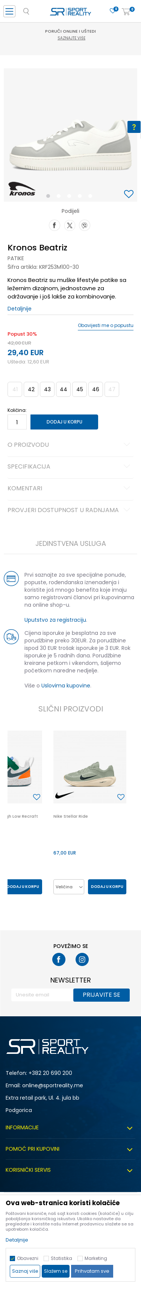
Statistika (61, 1258)
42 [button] (31, 389)
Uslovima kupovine (65, 685)
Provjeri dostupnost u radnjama (70, 510)
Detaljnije (20, 308)
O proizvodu (70, 445)
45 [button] (79, 389)
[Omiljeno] (113, 11)
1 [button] (49, 197)
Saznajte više (71, 38)
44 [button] (63, 389)
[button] (129, 195)
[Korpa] (126, 12)
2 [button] (60, 197)
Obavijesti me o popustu (105, 325)
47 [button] (111, 389)
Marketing (96, 1258)
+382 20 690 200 (50, 1073)
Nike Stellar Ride (70, 816)
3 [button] (71, 197)
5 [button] (92, 197)
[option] (70, 135)
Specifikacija (70, 467)
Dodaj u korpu (64, 422)
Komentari (70, 489)
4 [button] (81, 197)
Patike (16, 258)
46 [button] (95, 389)
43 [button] (47, 389)
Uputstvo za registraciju (55, 620)
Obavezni (27, 1258)
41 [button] (15, 389)
